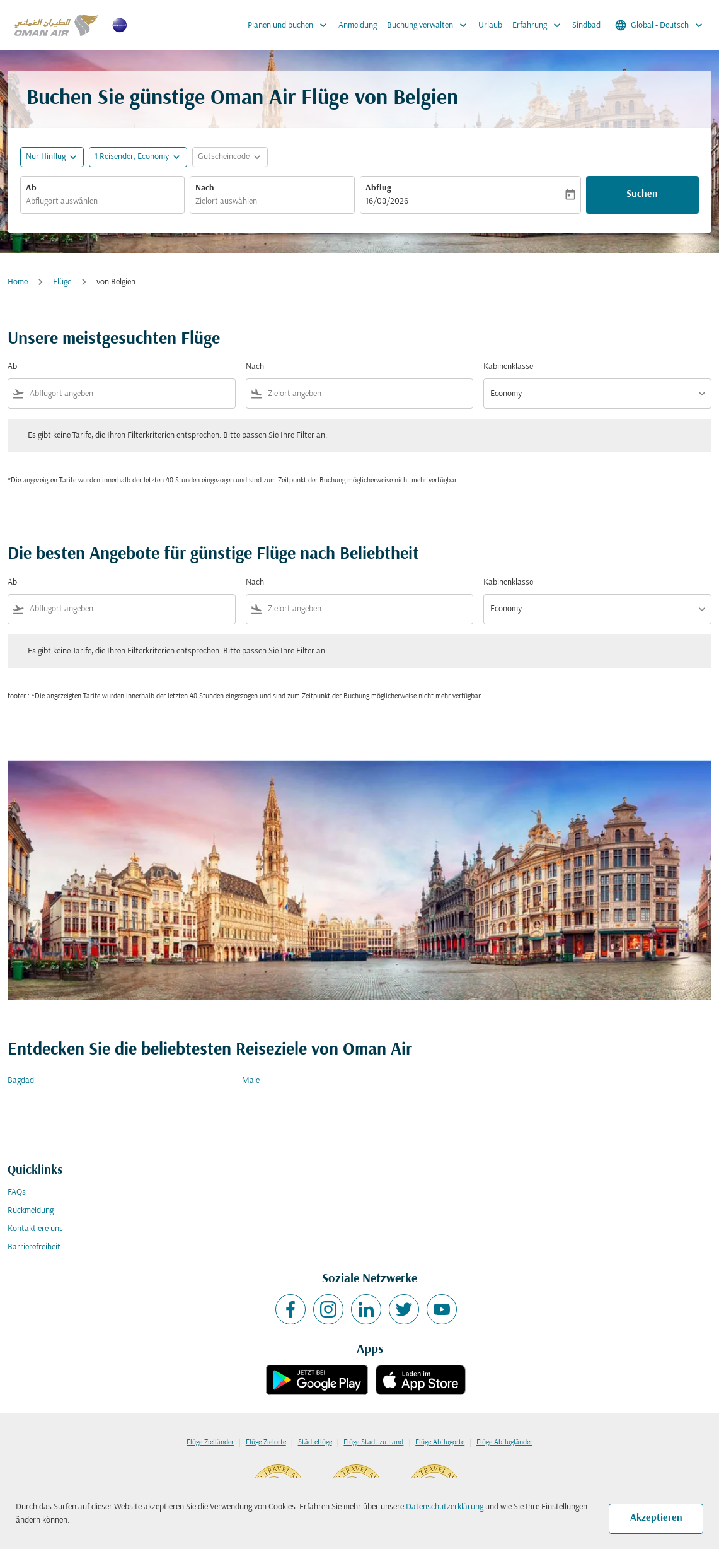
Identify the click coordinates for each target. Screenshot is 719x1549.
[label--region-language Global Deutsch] (660, 25)
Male (251, 1080)
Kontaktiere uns (35, 1229)
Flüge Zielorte (266, 1442)
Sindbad (586, 25)
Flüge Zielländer (210, 1442)
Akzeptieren (656, 1518)
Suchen (642, 194)
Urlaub (490, 25)
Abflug (378, 188)
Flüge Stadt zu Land (373, 1442)
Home (18, 282)
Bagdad (21, 1080)
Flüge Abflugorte (439, 1442)
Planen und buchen (290, 25)
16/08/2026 (386, 201)
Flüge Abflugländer (504, 1442)
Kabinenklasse (508, 366)
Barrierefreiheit (34, 1247)
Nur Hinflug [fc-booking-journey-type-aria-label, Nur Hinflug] (46, 156)
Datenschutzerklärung (444, 1507)
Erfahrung (539, 25)
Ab (31, 188)
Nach (204, 188)
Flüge (62, 282)
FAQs (17, 1192)
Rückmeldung (31, 1210)
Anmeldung (357, 25)
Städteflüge (315, 1442)
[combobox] (102, 201)
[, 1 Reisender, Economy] (132, 156)
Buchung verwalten (430, 25)
